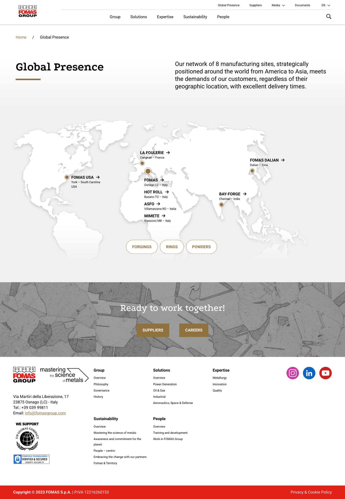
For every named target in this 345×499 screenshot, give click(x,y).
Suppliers (255, 5)
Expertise (165, 16)
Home (21, 37)
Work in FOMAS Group (168, 439)
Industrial (159, 396)
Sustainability (195, 16)
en (323, 5)
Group (115, 16)
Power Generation (165, 384)
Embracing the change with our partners (120, 457)
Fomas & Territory (105, 463)
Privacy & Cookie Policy (311, 492)
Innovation (220, 384)
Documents (302, 5)
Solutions (138, 16)
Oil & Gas (159, 390)
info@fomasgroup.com (45, 413)
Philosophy (101, 384)
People (223, 16)
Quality (217, 390)
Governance (102, 390)
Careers (194, 348)
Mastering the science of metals (115, 433)
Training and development (170, 433)
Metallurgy (220, 378)
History (98, 396)
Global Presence (228, 5)
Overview (100, 378)
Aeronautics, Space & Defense (173, 403)
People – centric (104, 450)
